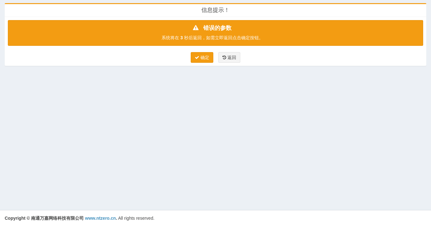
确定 (202, 57)
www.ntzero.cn (100, 218)
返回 (229, 57)
